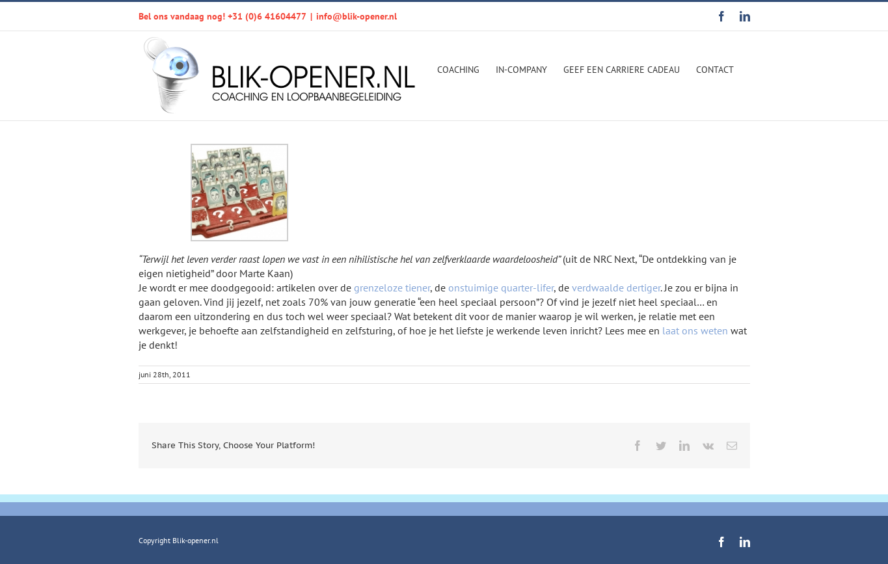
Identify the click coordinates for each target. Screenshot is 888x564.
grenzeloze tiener (392, 287)
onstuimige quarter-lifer (501, 287)
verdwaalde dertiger (616, 287)
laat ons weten (695, 330)
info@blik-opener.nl (356, 16)
